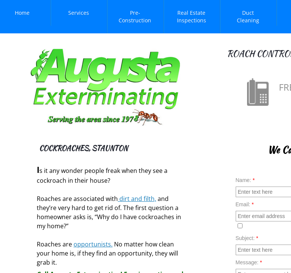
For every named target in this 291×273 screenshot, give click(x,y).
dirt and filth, (137, 199)
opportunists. (93, 244)
